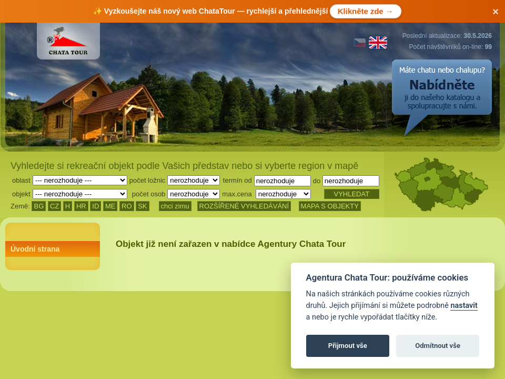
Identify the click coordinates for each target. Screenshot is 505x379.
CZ (54, 206)
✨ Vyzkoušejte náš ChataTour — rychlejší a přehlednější (246, 11)
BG (39, 206)
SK (142, 206)
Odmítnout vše (437, 346)
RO (127, 206)
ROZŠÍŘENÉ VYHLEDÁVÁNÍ (244, 206)
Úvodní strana (35, 249)
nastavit (463, 305)
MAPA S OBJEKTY (330, 206)
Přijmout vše (347, 346)
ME (110, 206)
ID (95, 206)
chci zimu (175, 206)
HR (81, 206)
